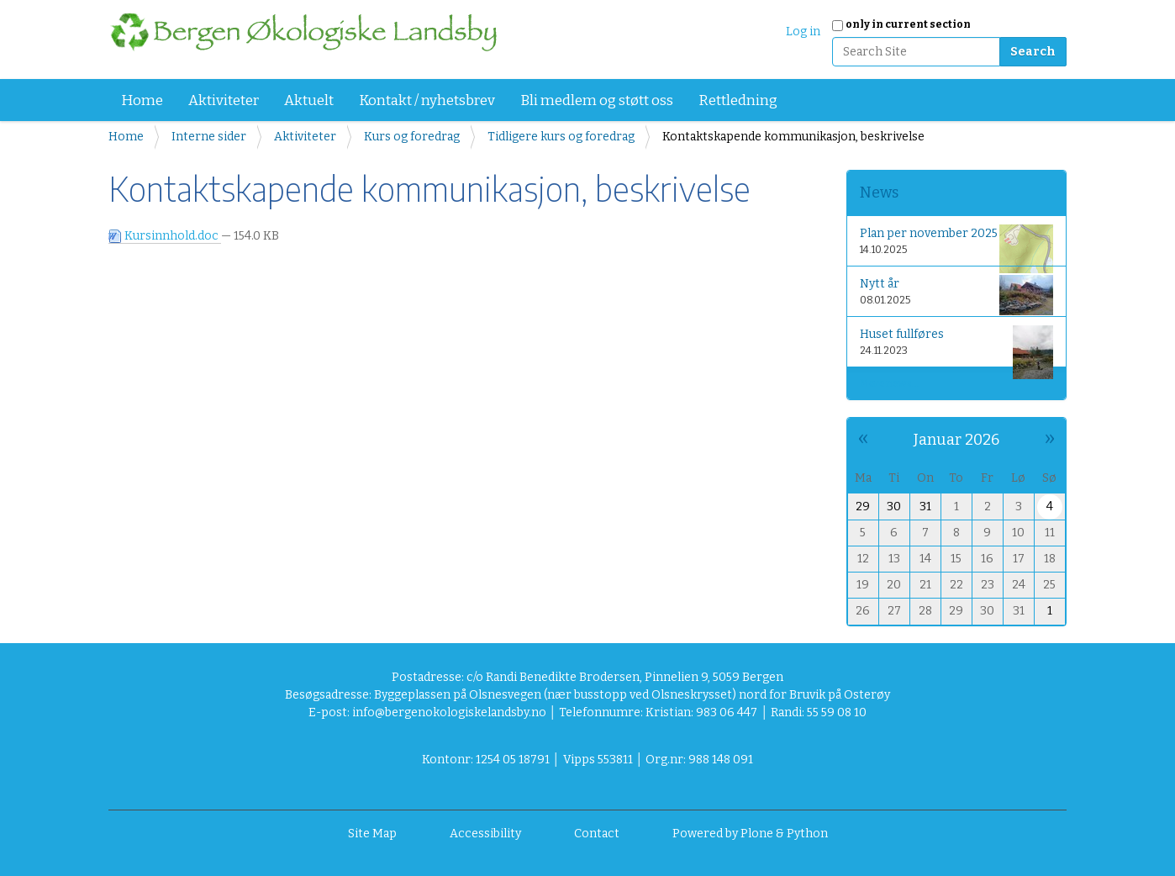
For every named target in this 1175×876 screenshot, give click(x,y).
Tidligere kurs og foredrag (561, 136)
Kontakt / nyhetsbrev (427, 100)
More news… (889, 383)
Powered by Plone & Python (750, 833)
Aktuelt (309, 100)
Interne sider (208, 136)
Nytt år (957, 294)
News (879, 192)
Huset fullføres (957, 345)
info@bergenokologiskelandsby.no (449, 712)
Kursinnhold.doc (164, 236)
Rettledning (737, 100)
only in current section (908, 24)
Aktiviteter (223, 100)
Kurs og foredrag (412, 136)
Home (142, 100)
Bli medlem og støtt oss (596, 100)
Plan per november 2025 (957, 244)
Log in (803, 31)
